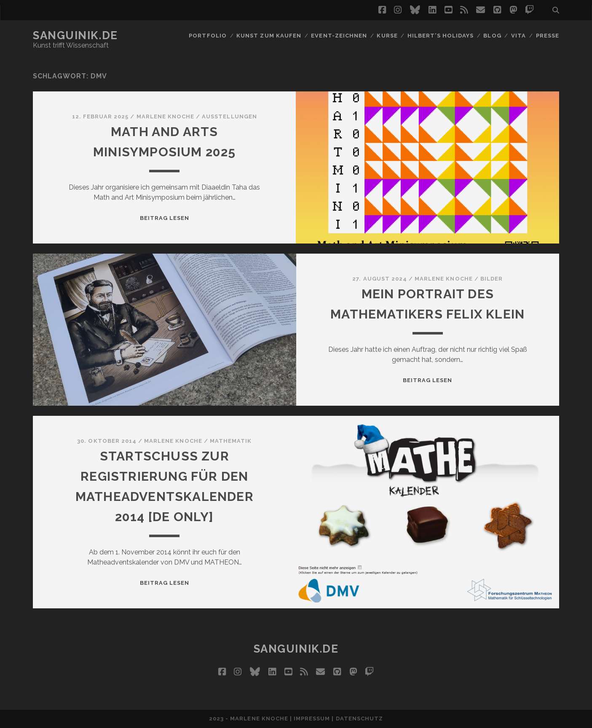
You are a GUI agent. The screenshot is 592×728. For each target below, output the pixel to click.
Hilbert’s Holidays (440, 35)
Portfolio (207, 35)
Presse (547, 35)
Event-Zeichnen (339, 35)
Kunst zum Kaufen (268, 35)
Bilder (491, 279)
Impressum (312, 718)
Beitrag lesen (165, 218)
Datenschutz (359, 718)
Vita (518, 35)
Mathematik (231, 441)
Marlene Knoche (166, 116)
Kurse (387, 35)
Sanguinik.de (75, 35)
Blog (492, 35)
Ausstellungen (229, 116)
